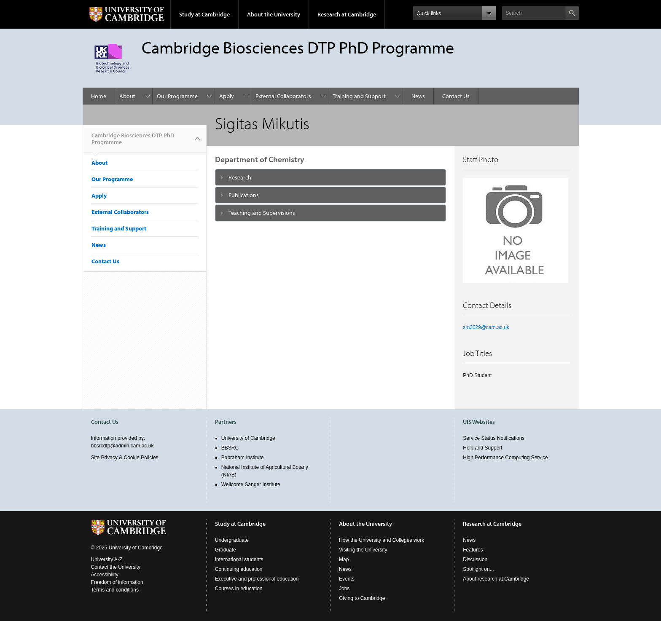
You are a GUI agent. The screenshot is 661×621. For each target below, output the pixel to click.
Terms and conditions (115, 590)
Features (473, 550)
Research (239, 177)
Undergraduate (232, 540)
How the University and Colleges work (381, 540)
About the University (273, 14)
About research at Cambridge (496, 579)
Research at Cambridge (346, 14)
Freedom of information (117, 582)
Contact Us (456, 96)
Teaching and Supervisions (261, 213)
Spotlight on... (478, 569)
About (127, 96)
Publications (243, 195)
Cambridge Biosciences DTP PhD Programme (133, 142)
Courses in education (239, 589)
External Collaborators (283, 96)
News (418, 96)
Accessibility (104, 575)
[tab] (330, 177)
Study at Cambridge (204, 14)
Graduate (225, 550)
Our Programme (177, 96)
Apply (226, 96)
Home (98, 96)
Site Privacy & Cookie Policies (125, 457)
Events (347, 579)
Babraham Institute (242, 457)
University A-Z (107, 559)
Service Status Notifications (493, 438)
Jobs (344, 589)
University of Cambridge (248, 438)
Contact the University (115, 567)
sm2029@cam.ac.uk (486, 327)
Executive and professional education (257, 579)
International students (239, 559)
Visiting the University (363, 550)
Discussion (475, 559)
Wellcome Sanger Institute (250, 484)
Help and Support (482, 448)
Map (344, 559)
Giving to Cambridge (362, 598)
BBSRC (230, 448)
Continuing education (239, 569)
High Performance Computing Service (505, 457)
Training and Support (359, 96)
